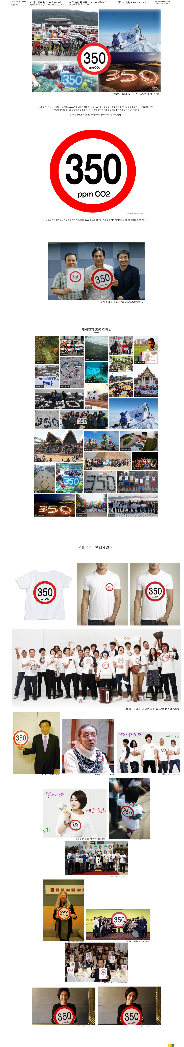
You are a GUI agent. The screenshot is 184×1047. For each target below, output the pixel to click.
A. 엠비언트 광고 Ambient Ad (45, 2)
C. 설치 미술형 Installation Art (130, 2)
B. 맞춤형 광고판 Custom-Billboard (87, 2)
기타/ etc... (90, 5)
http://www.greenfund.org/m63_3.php (106, 114)
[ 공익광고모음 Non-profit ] (162, 3)
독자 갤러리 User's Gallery (76, 5)
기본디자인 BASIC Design (36, 5)
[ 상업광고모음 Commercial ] (18, 5)
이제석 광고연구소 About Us (18, 1)
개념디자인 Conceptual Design (56, 5)
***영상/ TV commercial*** (162, 1)
